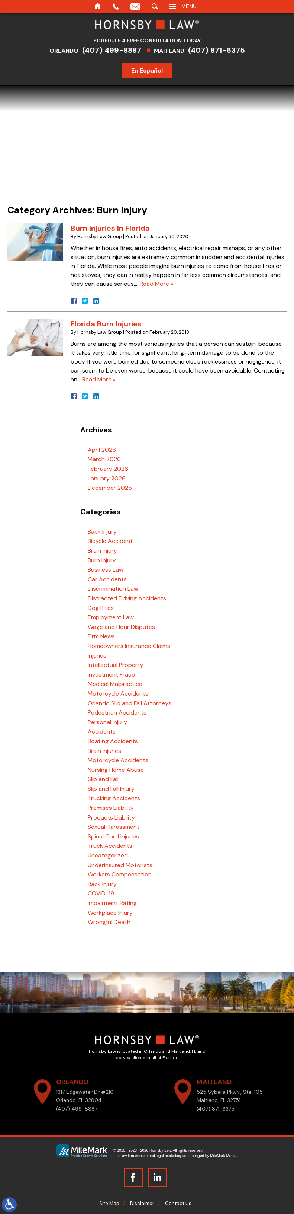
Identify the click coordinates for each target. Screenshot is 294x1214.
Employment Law (111, 617)
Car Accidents (107, 579)
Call (116, 6)
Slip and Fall (103, 779)
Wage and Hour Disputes (121, 627)
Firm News (101, 636)
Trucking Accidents (114, 798)
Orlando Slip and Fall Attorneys (129, 703)
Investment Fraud (111, 674)
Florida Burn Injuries (106, 324)
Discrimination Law (113, 588)
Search (155, 6)
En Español (152, 70)
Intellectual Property (115, 665)
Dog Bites (101, 608)
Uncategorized (108, 855)
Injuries (97, 655)
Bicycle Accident (110, 541)
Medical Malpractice (115, 684)
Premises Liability (111, 808)
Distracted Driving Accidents (127, 598)
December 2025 (110, 488)
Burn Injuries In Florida (110, 228)
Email (135, 6)
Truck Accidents (110, 846)
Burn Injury (102, 560)
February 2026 (108, 469)
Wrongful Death (109, 922)
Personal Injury (107, 722)
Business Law (105, 570)
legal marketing (168, 1156)
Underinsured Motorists (120, 865)
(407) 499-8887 (116, 50)
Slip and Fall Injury (111, 789)
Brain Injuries (104, 751)
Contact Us (178, 1203)
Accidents (102, 731)
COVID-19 (101, 893)
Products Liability (111, 817)
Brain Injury (102, 551)
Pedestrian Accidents (117, 712)
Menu (189, 6)
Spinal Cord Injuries (113, 836)
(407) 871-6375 (221, 50)
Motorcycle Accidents (118, 693)
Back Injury (102, 532)
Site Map (109, 1203)
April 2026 (102, 450)
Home (98, 6)
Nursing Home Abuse (116, 770)
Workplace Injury (110, 913)
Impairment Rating (112, 903)
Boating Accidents (113, 741)
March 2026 (104, 459)
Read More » (156, 284)
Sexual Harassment (113, 827)
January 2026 (107, 478)
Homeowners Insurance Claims (129, 646)
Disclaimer (142, 1203)
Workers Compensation (120, 874)
